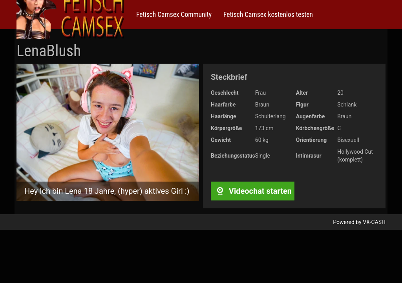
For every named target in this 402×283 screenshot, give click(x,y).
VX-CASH (374, 222)
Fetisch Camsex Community (174, 14)
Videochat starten (253, 191)
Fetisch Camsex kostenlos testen (268, 14)
